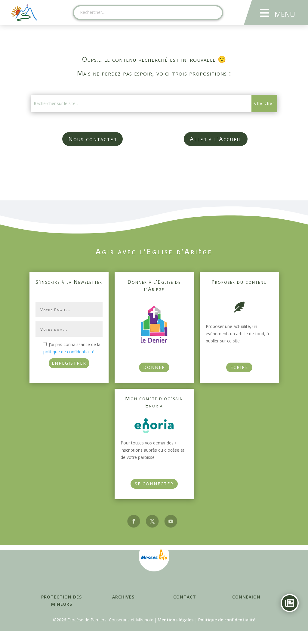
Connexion (246, 597)
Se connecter (154, 484)
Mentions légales (175, 620)
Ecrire (239, 367)
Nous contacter (92, 139)
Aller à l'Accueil (216, 139)
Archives (123, 597)
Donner (154, 367)
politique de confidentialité (68, 351)
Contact (184, 597)
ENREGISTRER (69, 363)
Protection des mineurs (61, 600)
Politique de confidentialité (226, 620)
